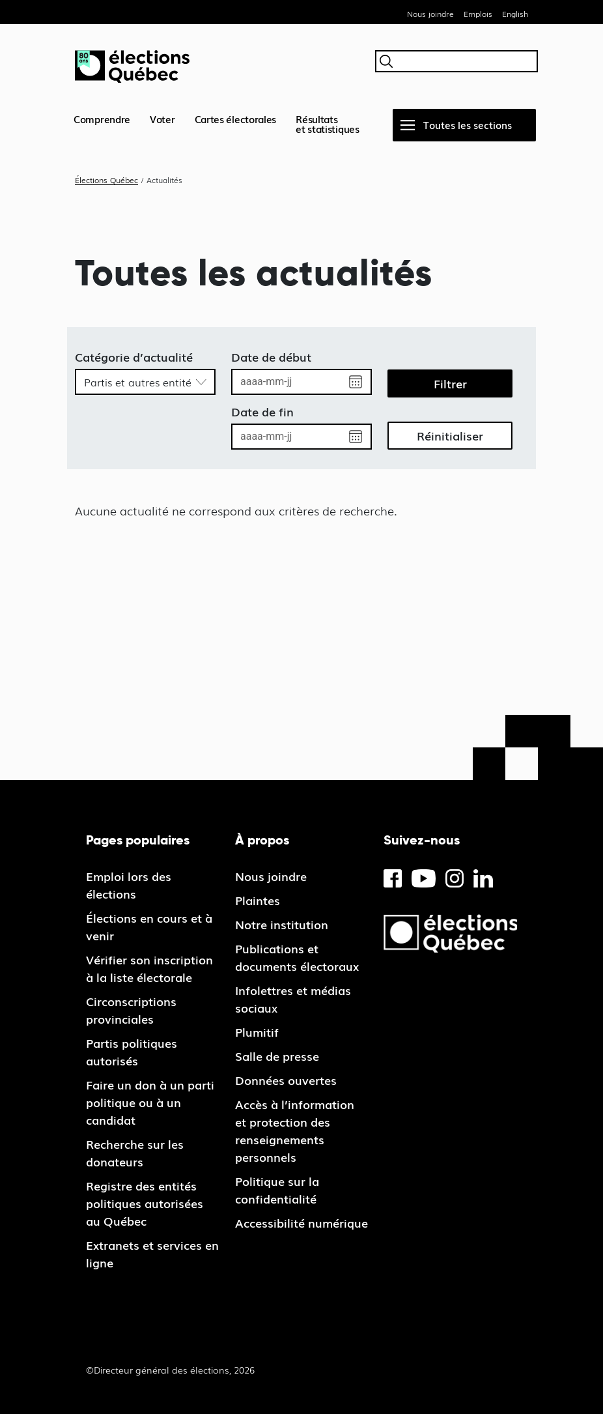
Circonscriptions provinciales (131, 1009)
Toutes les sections (467, 124)
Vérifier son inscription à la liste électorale (149, 968)
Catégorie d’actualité (134, 356)
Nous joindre (430, 14)
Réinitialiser (450, 435)
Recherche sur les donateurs (135, 1152)
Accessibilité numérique (301, 1222)
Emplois (478, 14)
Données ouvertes (286, 1079)
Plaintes (257, 899)
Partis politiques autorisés (131, 1051)
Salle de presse (277, 1055)
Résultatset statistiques (327, 123)
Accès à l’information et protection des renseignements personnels (294, 1130)
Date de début (271, 356)
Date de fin (262, 411)
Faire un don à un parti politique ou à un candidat (150, 1102)
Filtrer (450, 383)
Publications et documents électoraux (297, 957)
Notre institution (281, 924)
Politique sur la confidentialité (277, 1189)
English (515, 14)
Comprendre (102, 118)
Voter (162, 118)
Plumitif (257, 1031)
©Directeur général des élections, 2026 (170, 1369)
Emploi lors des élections (128, 884)
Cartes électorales (236, 118)
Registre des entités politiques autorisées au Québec (144, 1203)
